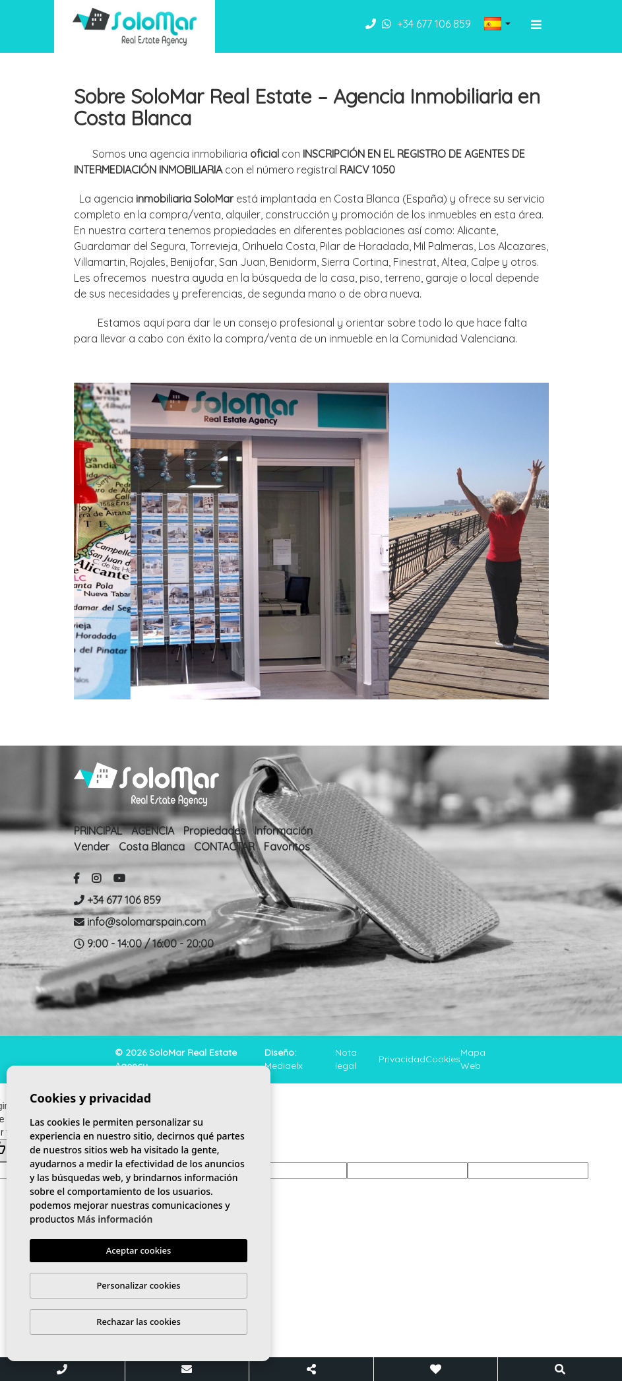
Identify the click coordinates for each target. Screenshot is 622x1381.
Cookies (442, 1059)
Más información (115, 1219)
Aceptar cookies (138, 1250)
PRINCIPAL (98, 830)
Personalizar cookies (138, 1285)
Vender (91, 846)
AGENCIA (152, 830)
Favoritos (287, 846)
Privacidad (402, 1059)
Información (284, 830)
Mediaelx (283, 1066)
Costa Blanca (152, 846)
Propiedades (214, 830)
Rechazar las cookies (138, 1322)
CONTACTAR (224, 846)
